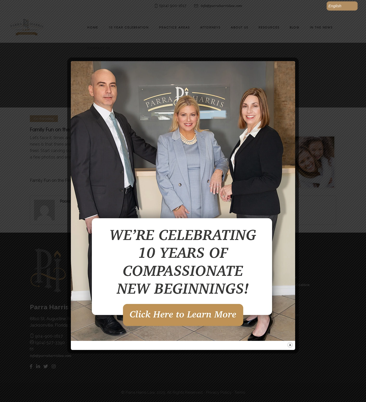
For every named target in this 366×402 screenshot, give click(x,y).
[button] (342, 6)
